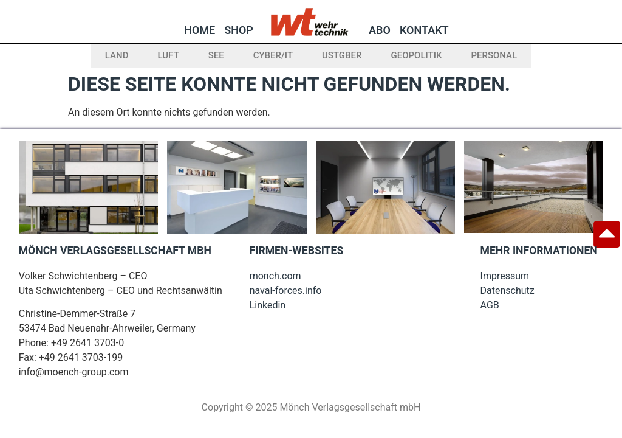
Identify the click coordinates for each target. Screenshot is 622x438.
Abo (380, 30)
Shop (238, 30)
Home (199, 30)
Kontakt (424, 30)
